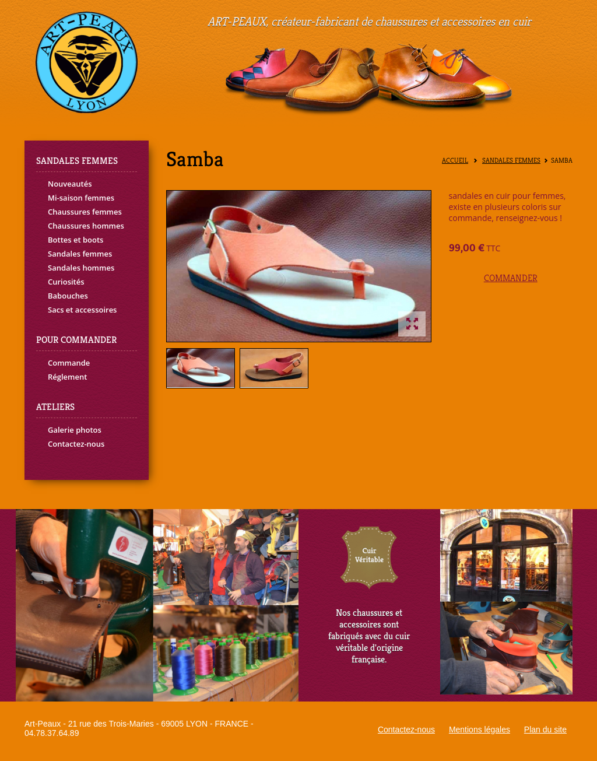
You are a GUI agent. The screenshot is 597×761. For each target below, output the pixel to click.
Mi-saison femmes (81, 197)
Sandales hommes (81, 267)
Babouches (68, 295)
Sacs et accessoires (82, 309)
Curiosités (66, 281)
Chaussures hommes (86, 225)
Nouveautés (70, 183)
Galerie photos (74, 430)
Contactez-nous (76, 444)
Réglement (67, 376)
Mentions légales (479, 729)
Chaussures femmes (85, 211)
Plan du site (545, 729)
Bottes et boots (75, 239)
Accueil (455, 160)
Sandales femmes (80, 253)
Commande (69, 362)
